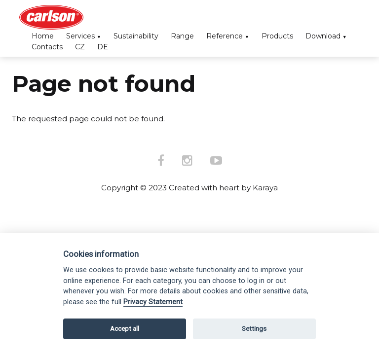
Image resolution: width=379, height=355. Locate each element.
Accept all (124, 328)
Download (323, 36)
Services (80, 36)
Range (182, 36)
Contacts (47, 46)
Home (43, 36)
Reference (224, 36)
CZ (80, 46)
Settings (254, 328)
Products (277, 36)
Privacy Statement (153, 302)
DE (102, 46)
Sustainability (136, 36)
